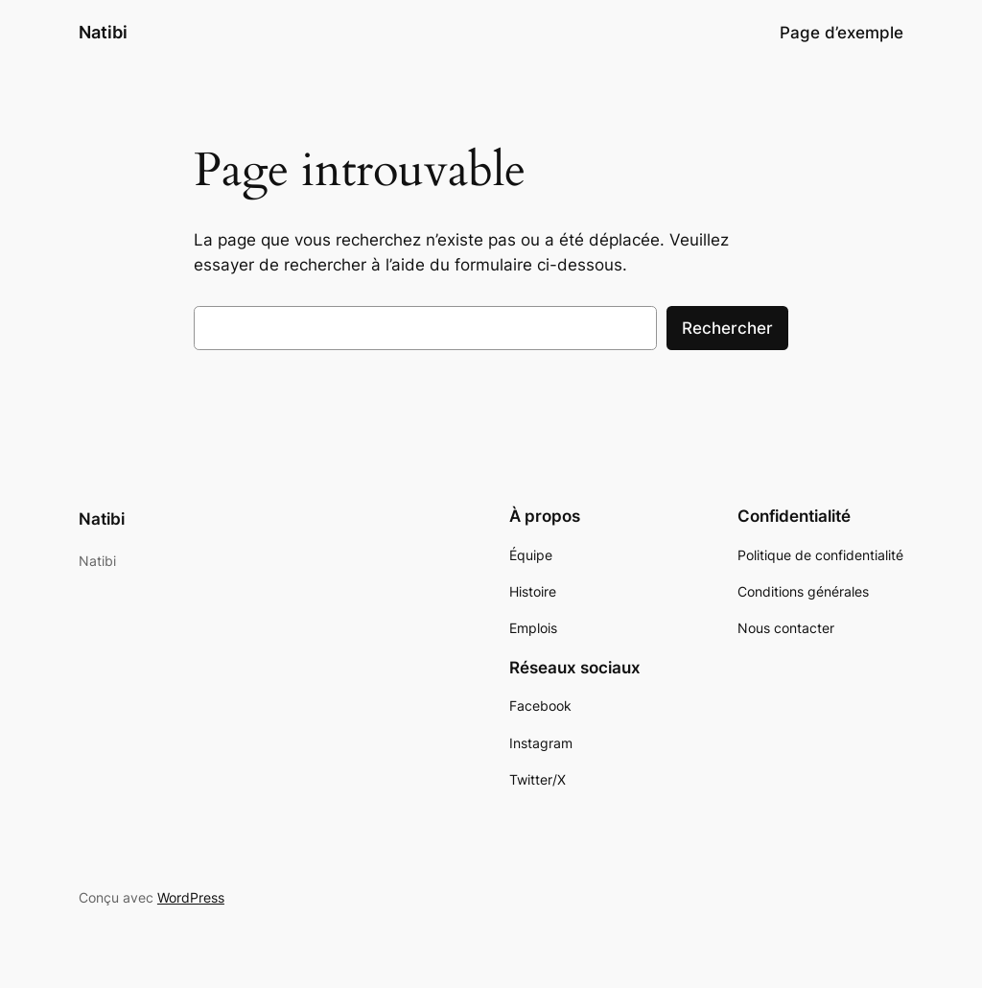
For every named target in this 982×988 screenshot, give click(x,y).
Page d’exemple (841, 32)
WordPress (190, 897)
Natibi (103, 32)
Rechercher (727, 328)
